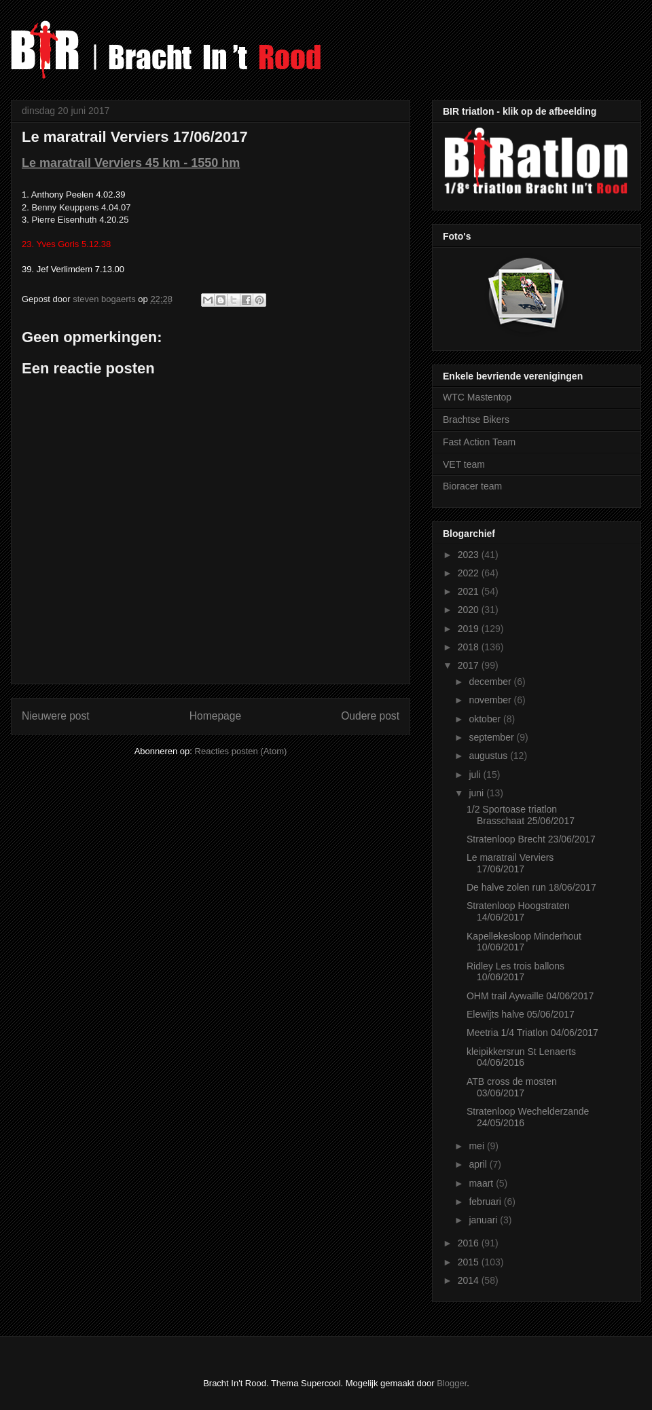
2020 (470, 609)
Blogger (452, 1383)
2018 (470, 647)
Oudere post (370, 716)
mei (477, 1145)
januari (484, 1219)
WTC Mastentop (477, 397)
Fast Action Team (479, 442)
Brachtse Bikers (476, 419)
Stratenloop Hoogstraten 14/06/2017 (518, 911)
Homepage (215, 716)
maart (482, 1183)
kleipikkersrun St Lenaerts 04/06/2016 (521, 1057)
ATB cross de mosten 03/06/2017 (512, 1087)
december (491, 681)
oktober (486, 718)
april (479, 1164)
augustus (489, 755)
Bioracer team (472, 486)
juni (477, 792)
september (492, 737)
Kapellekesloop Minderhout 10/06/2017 (524, 942)
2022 (470, 573)
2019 (470, 628)
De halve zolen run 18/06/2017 (531, 887)
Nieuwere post (56, 716)
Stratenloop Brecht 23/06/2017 (531, 839)
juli (476, 774)
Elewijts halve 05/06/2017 (521, 1014)
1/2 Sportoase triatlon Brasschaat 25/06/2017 (521, 815)
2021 (470, 591)
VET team (464, 464)
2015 (470, 1262)
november (491, 699)
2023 (470, 554)
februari (486, 1201)
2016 (470, 1243)
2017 (470, 665)
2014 (470, 1280)
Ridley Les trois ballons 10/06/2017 (515, 972)
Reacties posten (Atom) (241, 751)
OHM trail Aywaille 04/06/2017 (530, 995)
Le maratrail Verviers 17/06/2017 (510, 863)
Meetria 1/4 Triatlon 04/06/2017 (532, 1032)
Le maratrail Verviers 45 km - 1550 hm (131, 163)
